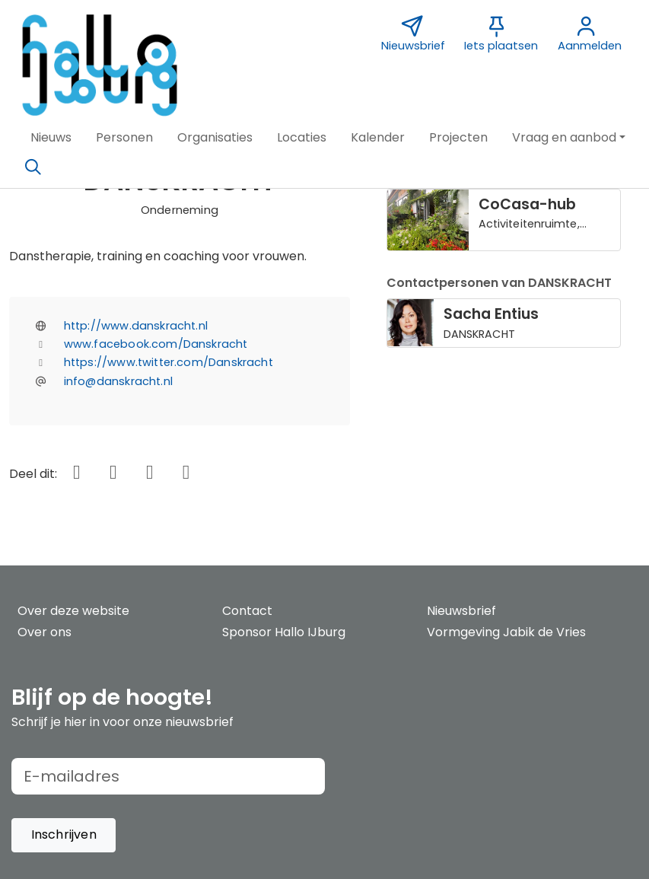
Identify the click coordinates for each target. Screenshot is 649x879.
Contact (247, 610)
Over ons (44, 632)
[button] (51, 138)
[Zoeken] (32, 167)
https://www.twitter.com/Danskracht (168, 362)
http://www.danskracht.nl (136, 325)
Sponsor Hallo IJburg (283, 632)
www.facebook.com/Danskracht (156, 344)
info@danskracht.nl (118, 381)
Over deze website (73, 610)
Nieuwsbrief (461, 610)
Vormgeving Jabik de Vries (506, 632)
